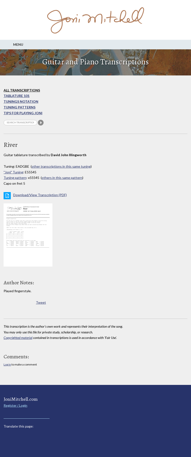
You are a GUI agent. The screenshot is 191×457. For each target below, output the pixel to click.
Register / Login (15, 405)
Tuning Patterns (19, 107)
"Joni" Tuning (13, 172)
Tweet (41, 302)
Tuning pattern (15, 178)
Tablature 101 (16, 96)
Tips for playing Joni (23, 113)
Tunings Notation (21, 101)
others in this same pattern (62, 178)
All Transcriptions (22, 90)
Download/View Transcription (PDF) (40, 195)
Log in (7, 364)
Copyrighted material (18, 338)
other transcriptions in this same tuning (61, 166)
